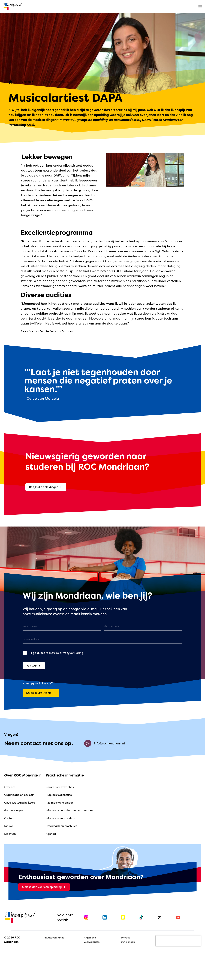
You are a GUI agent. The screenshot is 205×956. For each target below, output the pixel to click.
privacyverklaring (71, 653)
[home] (13, 6)
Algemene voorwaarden (92, 939)
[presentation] (178, 940)
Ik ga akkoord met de (56, 653)
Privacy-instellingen (128, 939)
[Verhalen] (27, 82)
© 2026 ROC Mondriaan (12, 940)
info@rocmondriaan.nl (104, 743)
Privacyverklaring (54, 937)
